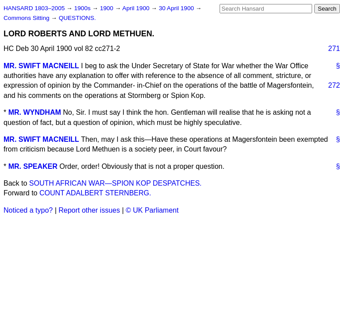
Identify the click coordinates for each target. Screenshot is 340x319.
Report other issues (89, 210)
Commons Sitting (27, 18)
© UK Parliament (152, 210)
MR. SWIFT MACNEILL (41, 66)
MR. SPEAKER (33, 166)
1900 (107, 8)
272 (334, 85)
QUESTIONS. (77, 18)
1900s (83, 8)
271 (334, 48)
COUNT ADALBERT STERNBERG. (95, 193)
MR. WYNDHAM (34, 112)
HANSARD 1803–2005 (34, 8)
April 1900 (136, 8)
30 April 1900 (177, 8)
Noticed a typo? (28, 210)
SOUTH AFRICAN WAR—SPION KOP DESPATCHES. (115, 183)
